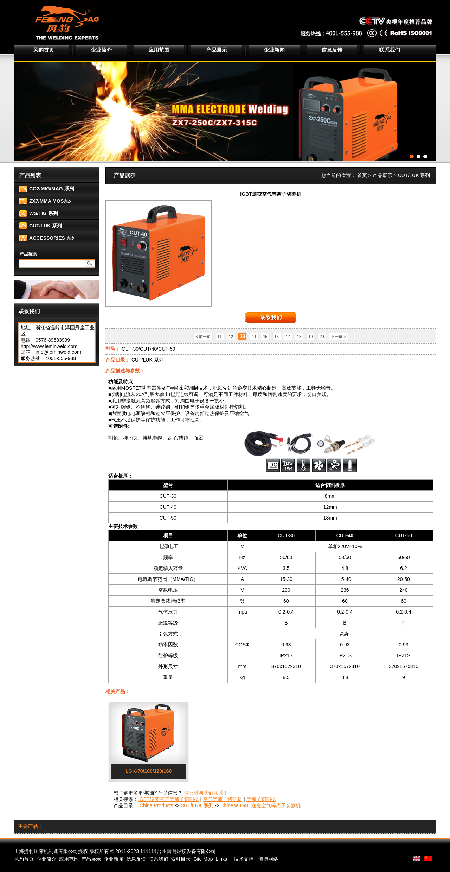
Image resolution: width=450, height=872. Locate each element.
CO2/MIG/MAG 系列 (51, 189)
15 (265, 336)
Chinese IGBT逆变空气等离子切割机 (260, 805)
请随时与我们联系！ (206, 793)
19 (310, 336)
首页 (362, 175)
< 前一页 (202, 336)
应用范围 (158, 50)
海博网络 (268, 859)
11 (220, 336)
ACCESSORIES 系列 (52, 238)
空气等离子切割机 (222, 799)
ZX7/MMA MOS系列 (51, 201)
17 (288, 336)
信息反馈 (331, 50)
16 (277, 336)
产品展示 (216, 50)
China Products (156, 805)
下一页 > (338, 336)
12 (231, 336)
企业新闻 (274, 50)
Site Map (203, 859)
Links (221, 859)
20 (322, 336)
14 (254, 336)
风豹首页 (43, 50)
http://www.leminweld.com (49, 346)
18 (299, 336)
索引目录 (181, 859)
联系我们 (389, 50)
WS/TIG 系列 (43, 213)
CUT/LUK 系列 (45, 225)
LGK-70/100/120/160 (149, 771)
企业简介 (101, 50)
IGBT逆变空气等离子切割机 (168, 799)
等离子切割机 (261, 799)
